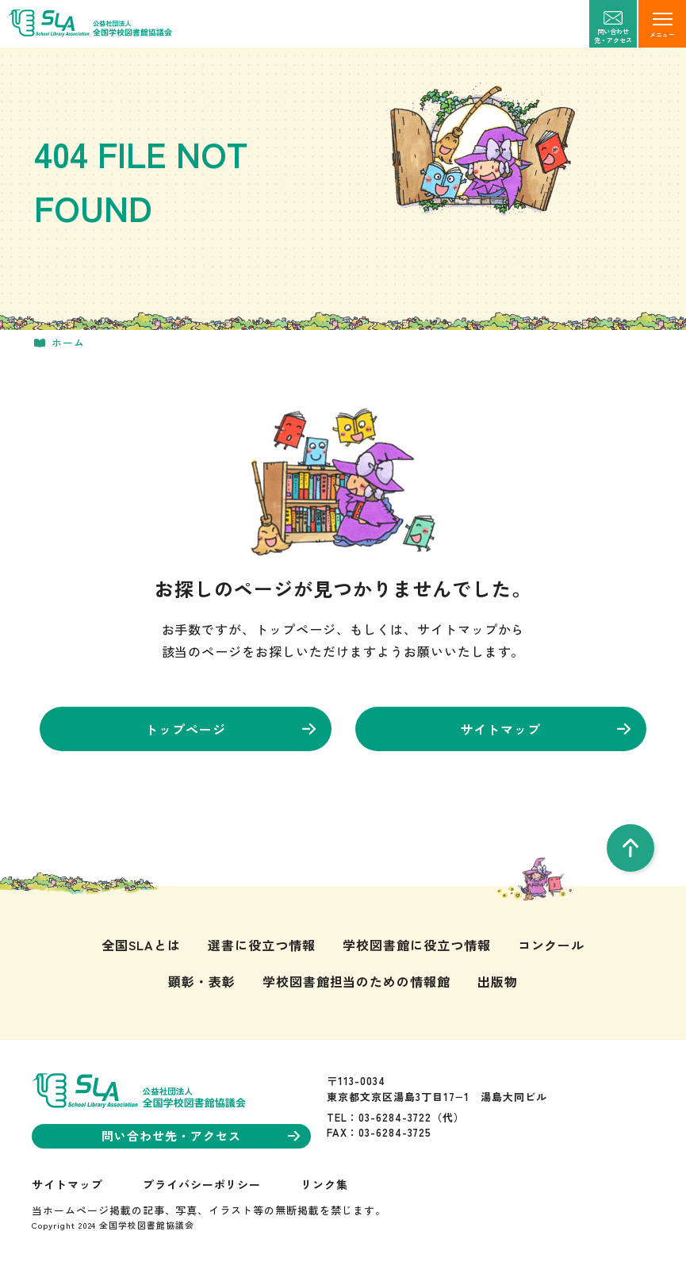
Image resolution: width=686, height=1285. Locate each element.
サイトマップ (545, 728)
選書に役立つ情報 (262, 944)
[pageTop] (630, 848)
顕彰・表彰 (202, 981)
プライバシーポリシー (202, 1184)
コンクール (551, 944)
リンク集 (324, 1184)
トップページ (230, 728)
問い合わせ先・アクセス (201, 1135)
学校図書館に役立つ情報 (417, 944)
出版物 (497, 981)
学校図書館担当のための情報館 (356, 981)
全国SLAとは (142, 944)
